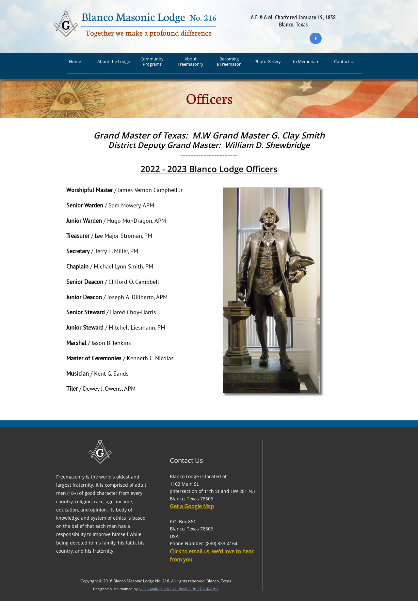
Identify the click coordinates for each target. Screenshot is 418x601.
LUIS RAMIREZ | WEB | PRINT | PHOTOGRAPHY (178, 588)
